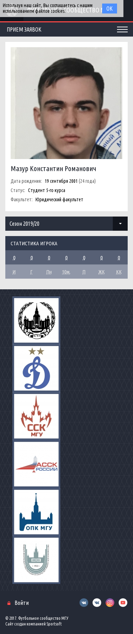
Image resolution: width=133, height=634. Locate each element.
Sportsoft (54, 624)
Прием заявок (24, 29)
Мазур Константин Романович (53, 168)
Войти (22, 603)
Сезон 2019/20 (24, 223)
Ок (109, 8)
